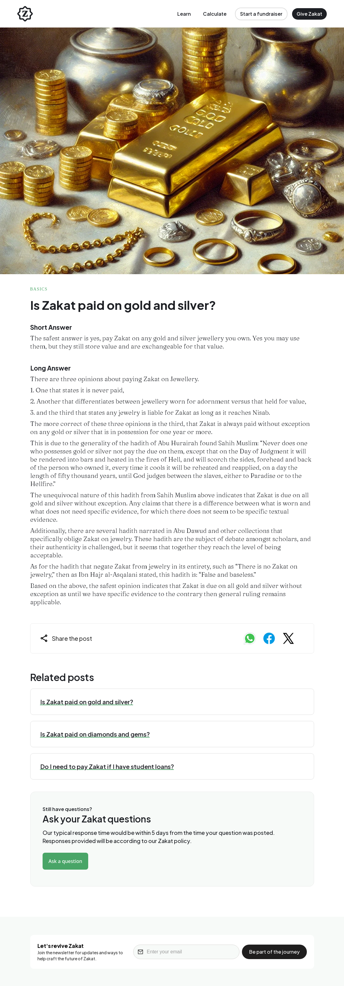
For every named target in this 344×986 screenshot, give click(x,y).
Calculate (215, 14)
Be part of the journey (274, 952)
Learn (184, 14)
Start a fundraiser (261, 14)
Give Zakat (309, 14)
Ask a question (65, 861)
